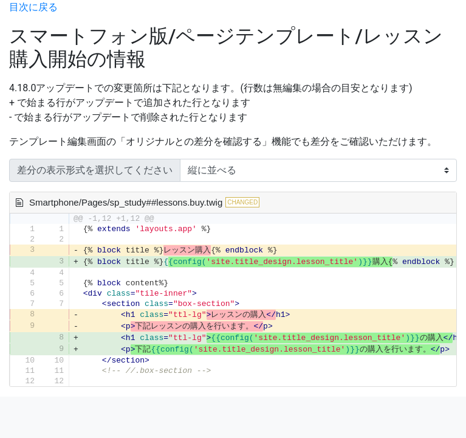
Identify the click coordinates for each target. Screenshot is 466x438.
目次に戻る (33, 7)
